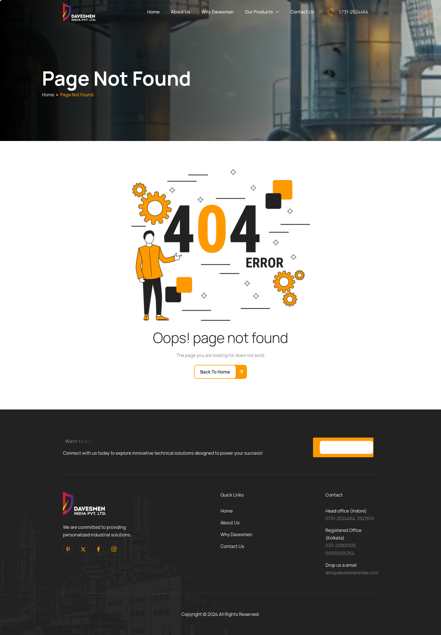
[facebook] (98, 550)
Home (153, 12)
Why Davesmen (217, 12)
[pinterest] (68, 550)
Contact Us (302, 12)
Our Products (262, 12)
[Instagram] (114, 550)
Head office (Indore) (346, 511)
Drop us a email (341, 565)
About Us (180, 12)
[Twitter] (83, 550)
